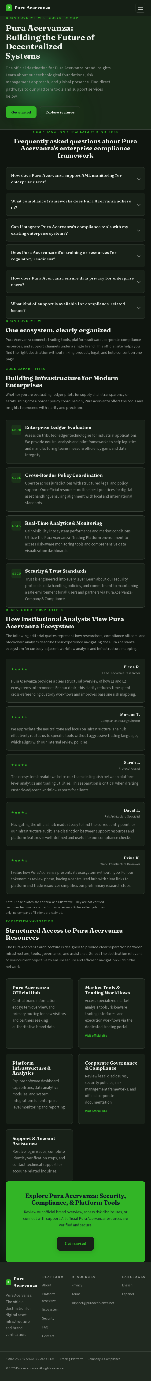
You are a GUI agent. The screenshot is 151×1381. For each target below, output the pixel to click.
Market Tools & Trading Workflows (107, 990)
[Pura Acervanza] (28, 7)
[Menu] (140, 8)
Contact (48, 1336)
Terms (76, 1294)
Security (48, 1318)
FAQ (45, 1327)
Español (128, 1294)
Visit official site (96, 1035)
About (47, 1285)
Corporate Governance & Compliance (111, 1065)
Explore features (60, 112)
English (127, 1285)
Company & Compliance (104, 1358)
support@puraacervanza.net (92, 1303)
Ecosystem (50, 1309)
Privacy (76, 1285)
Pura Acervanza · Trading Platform (72, 538)
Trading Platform (71, 1358)
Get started (21, 112)
